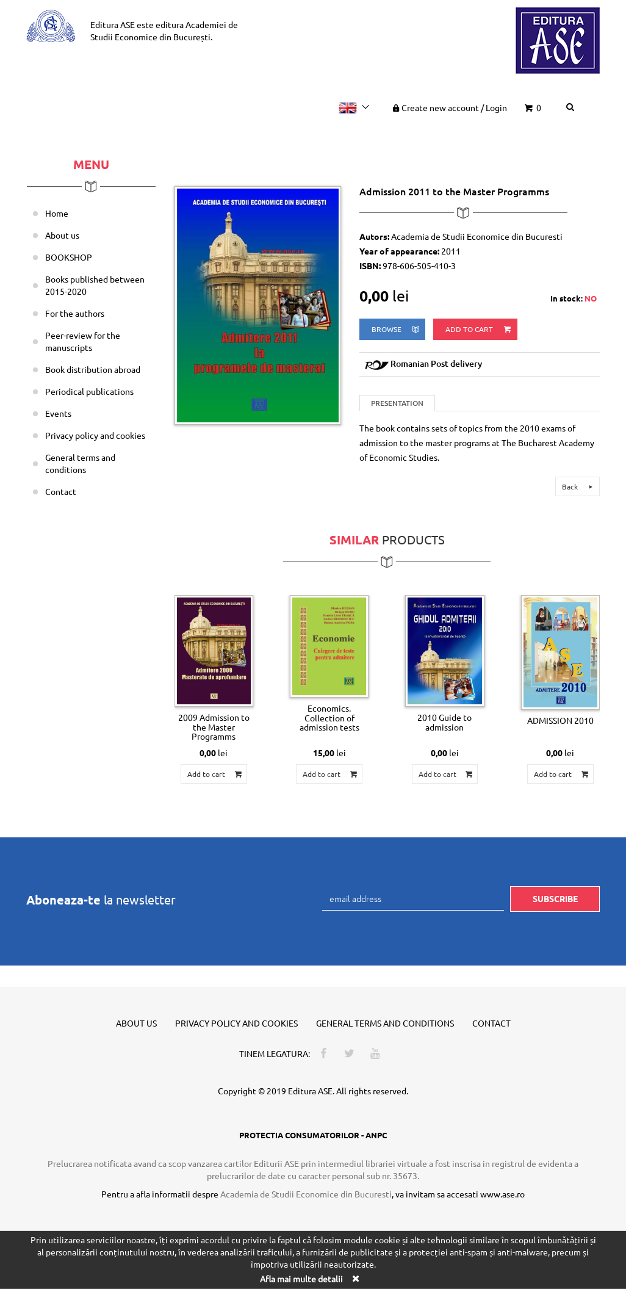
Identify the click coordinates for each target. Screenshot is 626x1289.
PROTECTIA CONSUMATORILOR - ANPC (313, 1135)
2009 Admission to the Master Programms (214, 727)
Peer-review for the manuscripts (82, 341)
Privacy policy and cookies (95, 435)
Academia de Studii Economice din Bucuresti (306, 1193)
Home (56, 213)
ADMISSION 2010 (560, 720)
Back (579, 486)
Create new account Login (449, 107)
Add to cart (479, 329)
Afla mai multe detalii (301, 1278)
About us (62, 234)
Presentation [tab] (397, 403)
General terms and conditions (80, 463)
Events (58, 413)
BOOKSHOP (68, 256)
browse (396, 329)
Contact (60, 491)
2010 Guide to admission (444, 722)
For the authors (74, 313)
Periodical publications (89, 391)
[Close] (355, 1278)
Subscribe (555, 898)
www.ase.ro (502, 1193)
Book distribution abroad (92, 369)
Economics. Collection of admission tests (329, 717)
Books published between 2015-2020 (95, 285)
